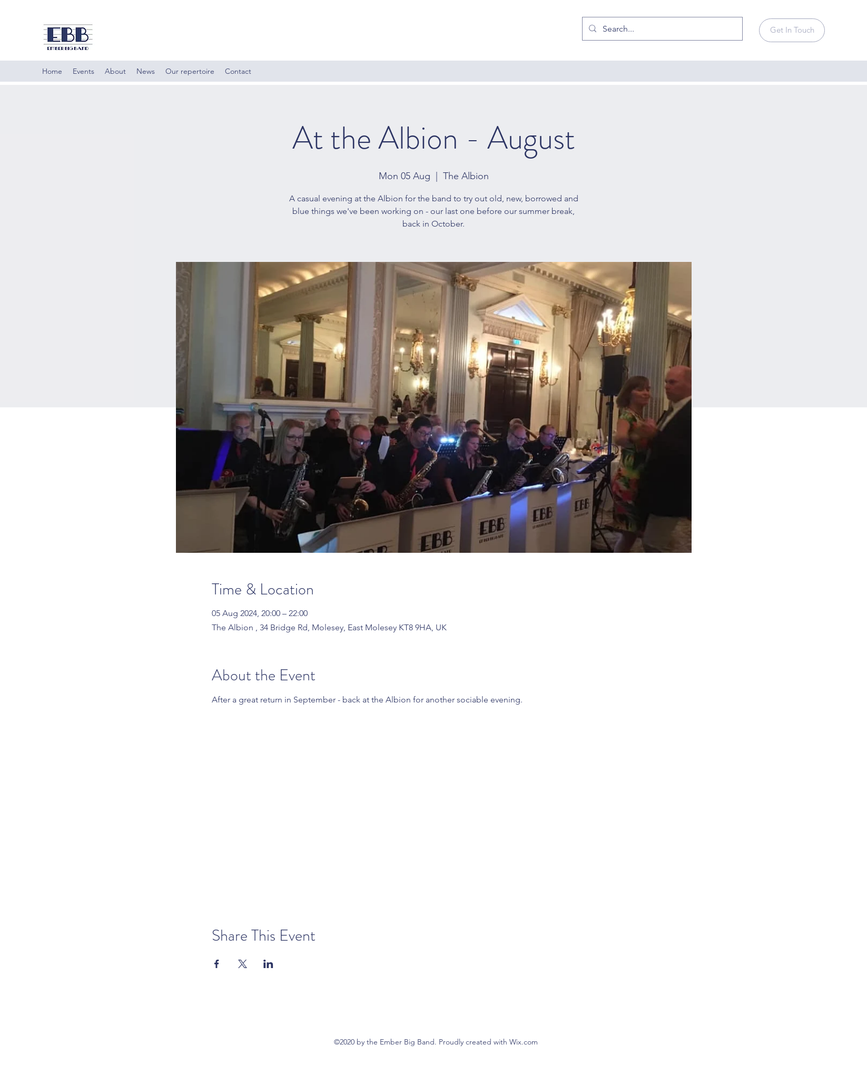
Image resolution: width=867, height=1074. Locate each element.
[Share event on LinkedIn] (268, 964)
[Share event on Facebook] (217, 964)
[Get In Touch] (792, 30)
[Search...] (661, 29)
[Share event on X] (243, 964)
